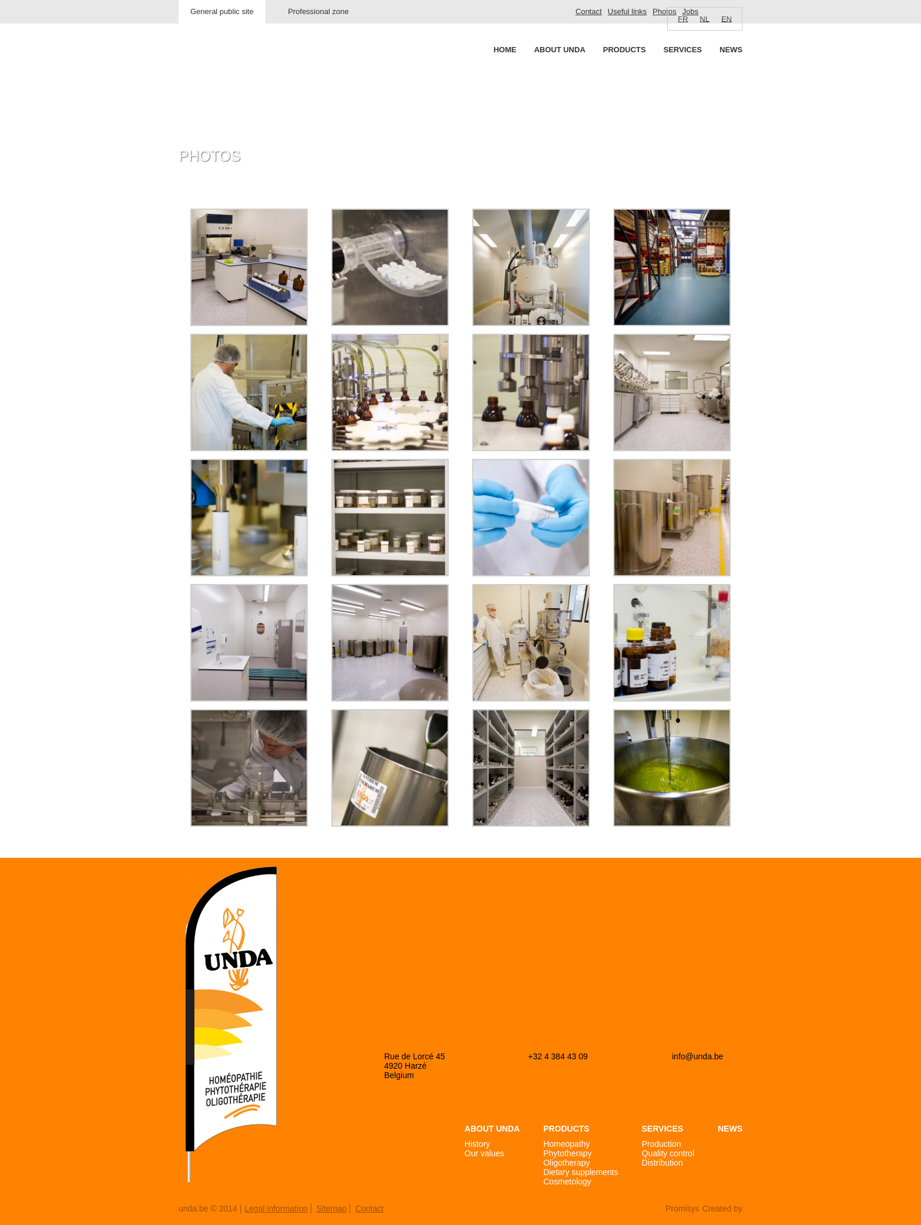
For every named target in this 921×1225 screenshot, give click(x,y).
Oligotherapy (566, 1162)
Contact (589, 11)
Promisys (682, 1208)
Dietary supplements (581, 1172)
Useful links (627, 11)
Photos (664, 11)
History (477, 1144)
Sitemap (332, 1208)
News (731, 49)
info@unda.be (697, 1056)
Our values (485, 1153)
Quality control (668, 1153)
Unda (223, 71)
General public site (222, 11)
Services (682, 49)
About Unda (559, 49)
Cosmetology (567, 1181)
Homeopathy (566, 1144)
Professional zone (318, 11)
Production (661, 1144)
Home (504, 49)
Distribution (662, 1162)
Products (624, 49)
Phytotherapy (567, 1153)
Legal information (275, 1208)
